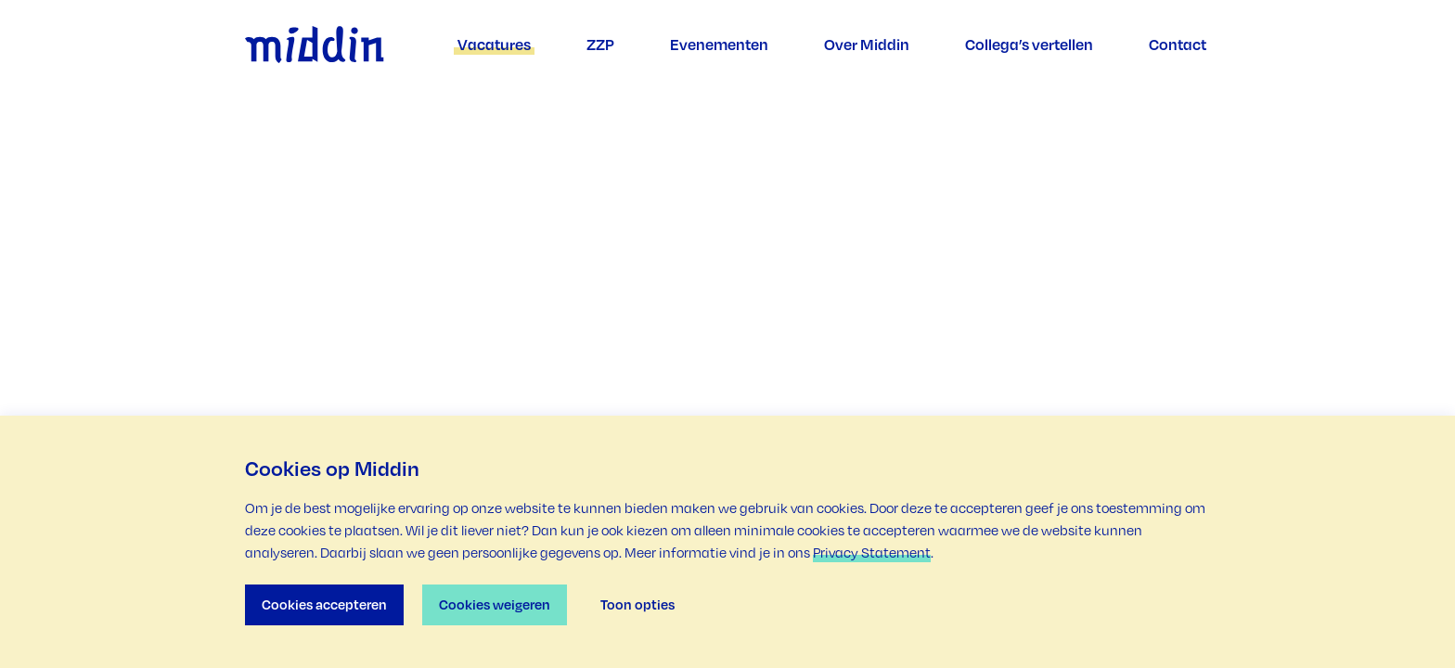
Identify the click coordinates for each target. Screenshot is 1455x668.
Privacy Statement (872, 552)
